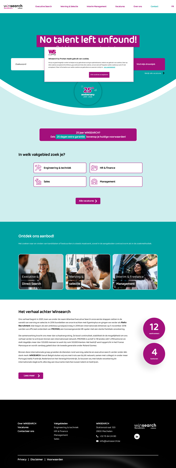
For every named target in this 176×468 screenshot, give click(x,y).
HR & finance (61, 431)
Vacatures (120, 6)
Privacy (22, 459)
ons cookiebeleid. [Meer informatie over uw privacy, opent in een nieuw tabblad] (109, 67)
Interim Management (96, 6)
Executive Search (43, 6)
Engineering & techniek (66, 427)
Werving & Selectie (69, 6)
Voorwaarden (55, 459)
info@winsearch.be (110, 441)
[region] (89, 64)
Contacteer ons (26, 431)
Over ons (138, 6)
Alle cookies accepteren (99, 74)
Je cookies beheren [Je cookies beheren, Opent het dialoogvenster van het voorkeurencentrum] (78, 74)
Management (61, 435)
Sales (56, 439)
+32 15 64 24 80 (108, 436)
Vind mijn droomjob (146, 64)
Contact (154, 6)
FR (172, 6)
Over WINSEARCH (27, 424)
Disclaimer (36, 459)
